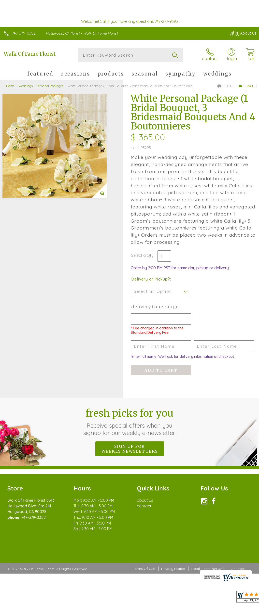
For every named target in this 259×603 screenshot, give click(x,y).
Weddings (25, 86)
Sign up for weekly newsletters (129, 449)
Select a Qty (142, 255)
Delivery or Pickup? (150, 279)
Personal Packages (49, 86)
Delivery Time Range (155, 306)
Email (246, 86)
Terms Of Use (144, 568)
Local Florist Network (208, 568)
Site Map (238, 568)
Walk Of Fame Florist (30, 54)
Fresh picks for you (130, 421)
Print (225, 86)
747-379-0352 (24, 33)
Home (10, 86)
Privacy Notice (173, 568)
